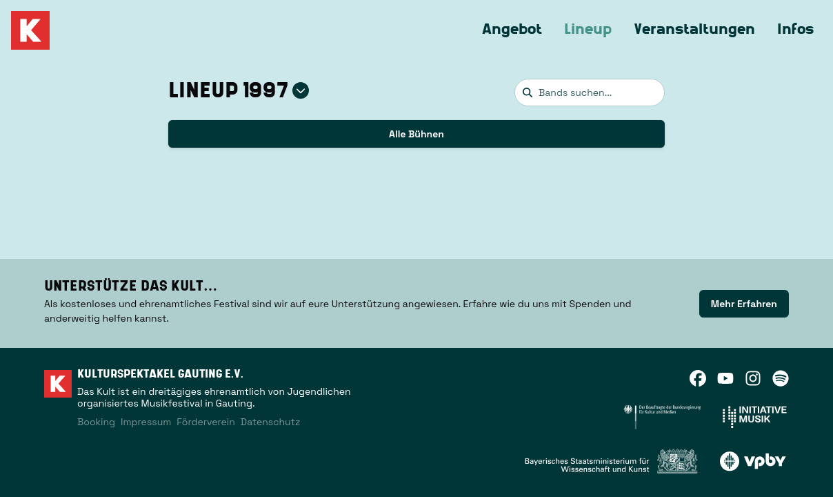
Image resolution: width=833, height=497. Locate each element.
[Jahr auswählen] (300, 90)
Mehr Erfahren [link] (744, 304)
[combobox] (589, 92)
